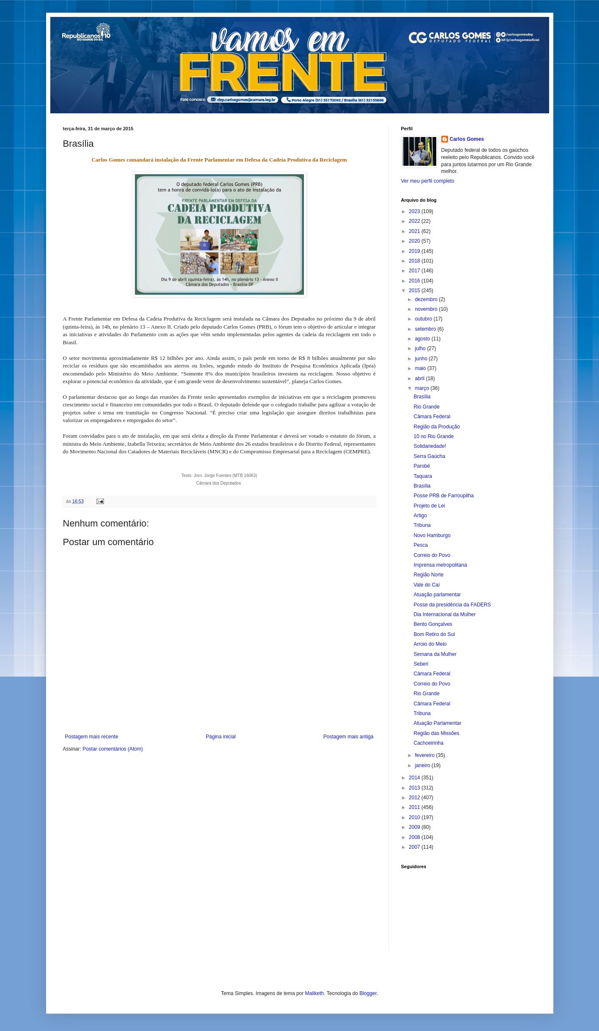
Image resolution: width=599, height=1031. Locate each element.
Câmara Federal (431, 417)
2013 (415, 788)
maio (421, 368)
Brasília (421, 397)
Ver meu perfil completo (427, 181)
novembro (427, 309)
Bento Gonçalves (432, 624)
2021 (415, 231)
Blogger (368, 993)
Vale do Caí (426, 585)
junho (422, 359)
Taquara (422, 476)
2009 (415, 827)
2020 (415, 241)
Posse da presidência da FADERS (452, 605)
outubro (424, 319)
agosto (423, 339)
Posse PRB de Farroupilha (443, 496)
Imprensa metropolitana (440, 565)
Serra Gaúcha (429, 456)
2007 (415, 847)
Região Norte (428, 575)
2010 (415, 817)
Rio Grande (426, 407)
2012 (415, 798)
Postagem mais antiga (348, 737)
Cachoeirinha (428, 743)
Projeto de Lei (429, 506)
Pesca (420, 545)
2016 (415, 281)
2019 (415, 251)
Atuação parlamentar (436, 595)
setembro (426, 329)
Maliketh (314, 993)
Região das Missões (436, 733)
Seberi (420, 664)
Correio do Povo (431, 555)
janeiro (423, 765)
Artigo (420, 515)
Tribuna (421, 525)
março (422, 388)
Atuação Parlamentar (437, 723)
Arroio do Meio (429, 644)
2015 (415, 290)
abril (420, 378)
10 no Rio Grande (433, 436)
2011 (415, 807)
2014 (415, 778)
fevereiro (425, 755)
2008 (415, 837)
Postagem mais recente (91, 737)
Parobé (421, 466)
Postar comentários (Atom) (112, 749)
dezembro (427, 299)
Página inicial (221, 737)
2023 (415, 211)
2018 (415, 261)
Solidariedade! (429, 446)
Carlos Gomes (467, 139)
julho (421, 348)
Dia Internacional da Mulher (444, 614)
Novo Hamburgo (431, 535)
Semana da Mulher (434, 654)
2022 (415, 221)
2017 (415, 271)
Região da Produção (436, 427)
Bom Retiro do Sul (433, 634)
